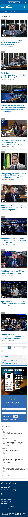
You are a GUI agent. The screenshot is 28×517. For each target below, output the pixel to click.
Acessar (15, 416)
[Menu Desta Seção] (14, 11)
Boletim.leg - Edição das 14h (13, 450)
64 (25, 347)
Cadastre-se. (13, 419)
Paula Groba (3, 307)
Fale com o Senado (6, 509)
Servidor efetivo (5, 497)
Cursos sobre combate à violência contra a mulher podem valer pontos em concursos (15, 461)
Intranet (3, 494)
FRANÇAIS (15, 490)
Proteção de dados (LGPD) (7, 506)
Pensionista (4, 503)
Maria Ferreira (3, 146)
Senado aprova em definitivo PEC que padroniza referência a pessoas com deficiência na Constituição (14, 109)
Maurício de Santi (4, 244)
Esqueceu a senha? (6, 416)
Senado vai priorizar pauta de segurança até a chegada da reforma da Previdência (13, 336)
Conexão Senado (4, 19)
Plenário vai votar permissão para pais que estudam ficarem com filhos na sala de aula (13, 240)
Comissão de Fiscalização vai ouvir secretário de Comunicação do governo (13, 142)
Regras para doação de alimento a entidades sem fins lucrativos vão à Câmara (14, 433)
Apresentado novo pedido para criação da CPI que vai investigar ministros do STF (13, 175)
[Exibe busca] (25, 7)
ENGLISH (3, 490)
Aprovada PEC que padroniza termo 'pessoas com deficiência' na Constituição (13, 304)
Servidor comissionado (6, 499)
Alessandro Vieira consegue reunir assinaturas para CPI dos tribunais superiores (13, 208)
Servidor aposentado (6, 501)
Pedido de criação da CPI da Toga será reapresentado (12, 272)
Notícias (2, 51)
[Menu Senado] (3, 2)
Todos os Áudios (7, 475)
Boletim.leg (4, 448)
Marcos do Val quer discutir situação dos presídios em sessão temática (12, 42)
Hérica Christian (4, 46)
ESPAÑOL (9, 490)
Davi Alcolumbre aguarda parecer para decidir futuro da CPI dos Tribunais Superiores (13, 75)
